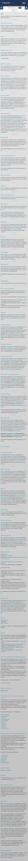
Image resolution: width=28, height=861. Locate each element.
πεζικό (17, 645)
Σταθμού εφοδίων (10, 334)
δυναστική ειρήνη (15, 127)
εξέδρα (8, 498)
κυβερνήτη (4, 822)
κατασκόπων (3, 525)
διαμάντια (11, 102)
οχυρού (2, 159)
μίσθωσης (11, 456)
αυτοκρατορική (21, 317)
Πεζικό (9, 665)
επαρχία (9, 159)
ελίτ (3, 642)
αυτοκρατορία (19, 206)
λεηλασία (13, 803)
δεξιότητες (7, 25)
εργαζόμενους (23, 197)
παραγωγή (11, 256)
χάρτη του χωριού (11, 501)
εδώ (1, 150)
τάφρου (2, 477)
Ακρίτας (2, 722)
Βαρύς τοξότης (4, 756)
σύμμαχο (12, 420)
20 (26, 7)
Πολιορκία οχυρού (14, 481)
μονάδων (6, 396)
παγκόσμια (24, 600)
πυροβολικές (3, 648)
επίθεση (15, 52)
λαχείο (22, 513)
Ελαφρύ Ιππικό (4, 723)
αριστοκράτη (12, 129)
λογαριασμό (18, 789)
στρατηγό (5, 805)
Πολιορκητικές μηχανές (8, 555)
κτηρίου (18, 178)
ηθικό (21, 477)
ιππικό (21, 645)
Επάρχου (3, 26)
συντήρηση (21, 224)
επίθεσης (14, 40)
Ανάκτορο (15, 120)
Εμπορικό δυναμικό (13, 26)
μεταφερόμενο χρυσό (8, 542)
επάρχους (4, 121)
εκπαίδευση (13, 361)
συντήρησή (20, 400)
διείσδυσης (11, 524)
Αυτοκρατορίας (22, 115)
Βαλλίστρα (4, 761)
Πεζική (3, 471)
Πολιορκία (24, 43)
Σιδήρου (14, 256)
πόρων (14, 157)
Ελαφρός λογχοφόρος (5, 714)
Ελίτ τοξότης (4, 758)
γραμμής (23, 471)
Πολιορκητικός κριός (5, 682)
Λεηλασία (7, 44)
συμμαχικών (18, 55)
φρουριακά (8, 81)
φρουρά (2, 90)
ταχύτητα (13, 457)
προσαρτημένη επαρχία (15, 360)
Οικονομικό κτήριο (4, 620)
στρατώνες (3, 456)
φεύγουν (2, 480)
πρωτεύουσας (17, 334)
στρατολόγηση (3, 378)
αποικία (15, 396)
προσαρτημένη (17, 328)
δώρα (7, 496)
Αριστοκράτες (20, 118)
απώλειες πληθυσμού (10, 268)
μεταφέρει (14, 326)
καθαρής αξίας (16, 423)
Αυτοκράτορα (19, 130)
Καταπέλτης (4, 759)
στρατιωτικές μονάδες (18, 460)
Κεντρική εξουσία (5, 558)
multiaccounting (24, 16)
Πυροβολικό (3, 563)
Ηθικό (7, 87)
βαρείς (25, 641)
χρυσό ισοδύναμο (4, 424)
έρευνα (4, 52)
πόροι (25, 363)
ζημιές (7, 460)
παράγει (2, 160)
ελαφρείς (22, 641)
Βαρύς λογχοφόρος (4, 716)
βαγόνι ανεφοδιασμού (8, 770)
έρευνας (21, 178)
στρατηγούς (9, 121)
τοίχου (2, 87)
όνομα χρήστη (4, 349)
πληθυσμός (4, 212)
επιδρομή (4, 803)
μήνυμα (3, 511)
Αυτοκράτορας (3, 118)
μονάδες (2, 400)
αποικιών (2, 403)
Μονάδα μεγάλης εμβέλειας (9, 561)
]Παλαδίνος (3, 726)
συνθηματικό (11, 349)
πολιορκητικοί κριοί (13, 471)
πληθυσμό (2, 213)
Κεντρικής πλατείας (10, 106)
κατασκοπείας (17, 462)
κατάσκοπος (6, 690)
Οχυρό (24, 660)
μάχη (18, 87)
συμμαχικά (24, 495)
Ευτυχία (17, 105)
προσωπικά (16, 495)
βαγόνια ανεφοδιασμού (14, 230)
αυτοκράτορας (12, 821)
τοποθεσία (5, 189)
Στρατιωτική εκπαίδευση (11, 557)
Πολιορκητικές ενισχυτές (22, 557)
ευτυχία (9, 198)
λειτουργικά (22, 496)
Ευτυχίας (16, 99)
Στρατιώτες (3, 188)
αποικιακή (2, 319)
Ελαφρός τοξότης (5, 755)
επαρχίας (10, 212)
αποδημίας (24, 283)
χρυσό (19, 426)
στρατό (21, 409)
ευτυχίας (8, 842)
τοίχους (16, 472)
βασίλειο (19, 346)
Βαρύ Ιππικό (3, 725)
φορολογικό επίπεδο (8, 197)
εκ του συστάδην (10, 648)
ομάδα (5, 471)
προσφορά (17, 539)
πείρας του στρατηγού (10, 808)
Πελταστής (3, 717)
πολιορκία (8, 803)
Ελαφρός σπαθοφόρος (5, 719)
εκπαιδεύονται (15, 456)
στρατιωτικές (17, 650)
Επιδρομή (2, 44)
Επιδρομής (13, 84)
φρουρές (13, 402)
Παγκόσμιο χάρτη (8, 317)
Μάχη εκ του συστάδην (5, 662)
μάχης (18, 225)
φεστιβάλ (7, 606)
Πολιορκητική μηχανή (18, 561)
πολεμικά (20, 495)
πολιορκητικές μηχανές (13, 67)
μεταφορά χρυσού (21, 540)
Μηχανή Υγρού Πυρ (5, 762)
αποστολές (15, 299)
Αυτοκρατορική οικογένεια (11, 118)
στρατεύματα (12, 79)
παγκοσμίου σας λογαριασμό (11, 348)
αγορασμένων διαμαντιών (10, 346)
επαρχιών (23, 402)
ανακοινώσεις (3, 498)
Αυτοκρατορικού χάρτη (18, 316)
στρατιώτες (13, 644)
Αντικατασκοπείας (16, 854)
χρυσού (5, 224)
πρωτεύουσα (24, 296)
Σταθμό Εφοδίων (18, 430)
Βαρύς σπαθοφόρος (4, 720)
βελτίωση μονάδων (5, 360)
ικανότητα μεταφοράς (16, 227)
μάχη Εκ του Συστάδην (11, 741)
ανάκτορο (20, 825)
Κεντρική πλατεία (4, 100)
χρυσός (14, 197)
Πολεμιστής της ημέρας (5, 242)
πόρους (24, 326)
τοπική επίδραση (4, 602)
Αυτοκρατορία (14, 228)
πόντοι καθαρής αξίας (10, 475)
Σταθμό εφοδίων (4, 435)
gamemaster (18, 496)
